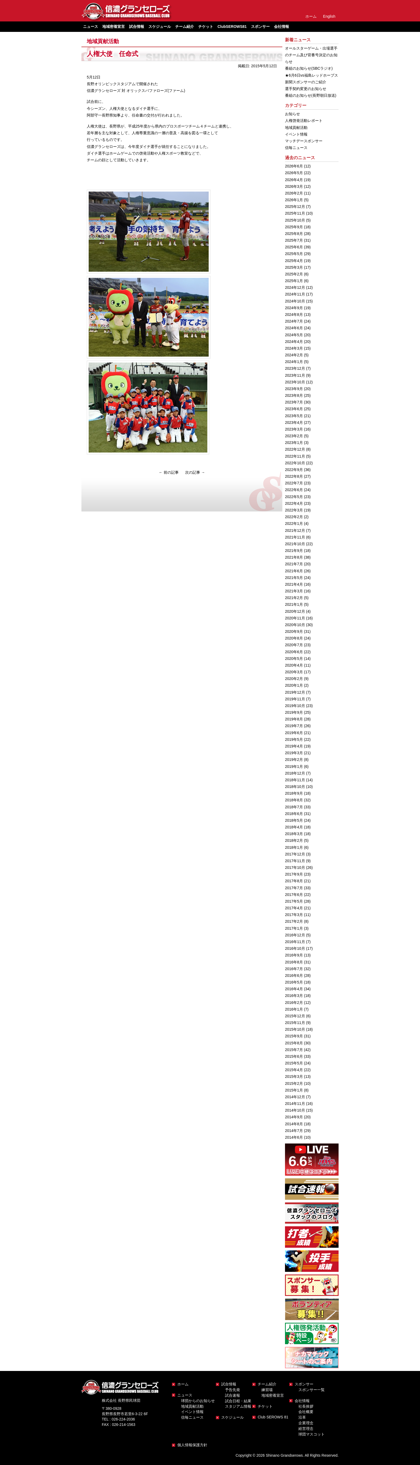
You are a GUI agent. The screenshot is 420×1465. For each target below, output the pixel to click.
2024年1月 (294, 362)
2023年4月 (294, 422)
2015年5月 (294, 1063)
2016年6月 (294, 975)
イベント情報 (296, 134)
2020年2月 (294, 679)
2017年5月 (294, 901)
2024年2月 (294, 355)
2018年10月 (295, 786)
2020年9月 (294, 631)
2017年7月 (294, 888)
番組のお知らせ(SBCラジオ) (309, 68)
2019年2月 (294, 759)
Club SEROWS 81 (273, 1417)
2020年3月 (294, 672)
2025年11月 (295, 213)
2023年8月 (294, 395)
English (329, 16)
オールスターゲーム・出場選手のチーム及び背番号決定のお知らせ (311, 55)
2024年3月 (294, 348)
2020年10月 (295, 625)
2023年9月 (294, 389)
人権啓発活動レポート (303, 120)
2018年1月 (294, 847)
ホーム (311, 16)
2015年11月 (295, 1023)
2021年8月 (294, 557)
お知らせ (292, 114)
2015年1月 (294, 1090)
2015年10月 (295, 1029)
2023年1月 (294, 442)
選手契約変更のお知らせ (305, 89)
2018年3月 (294, 834)
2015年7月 (294, 1050)
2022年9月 (294, 470)
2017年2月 (294, 921)
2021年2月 (294, 598)
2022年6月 (294, 490)
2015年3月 (294, 1076)
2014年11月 (295, 1103)
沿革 (302, 1417)
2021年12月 (295, 530)
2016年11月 (295, 942)
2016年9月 (294, 955)
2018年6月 (294, 814)
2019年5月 (294, 739)
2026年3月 (294, 186)
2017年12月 (295, 854)
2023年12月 (295, 368)
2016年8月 (294, 962)
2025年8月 (294, 233)
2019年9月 (294, 712)
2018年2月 (294, 840)
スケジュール (159, 26)
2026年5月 (294, 173)
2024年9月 (294, 308)
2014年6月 (294, 1137)
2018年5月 (294, 820)
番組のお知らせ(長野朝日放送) (310, 95)
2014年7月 (294, 1130)
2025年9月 (294, 227)
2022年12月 (295, 449)
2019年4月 (294, 746)
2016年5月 (294, 982)
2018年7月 (294, 807)
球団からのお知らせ (198, 1401)
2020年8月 (294, 638)
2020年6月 (294, 652)
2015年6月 (294, 1056)
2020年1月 (294, 685)
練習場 (267, 1390)
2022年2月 (294, 517)
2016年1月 (294, 1009)
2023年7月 (294, 402)
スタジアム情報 (238, 1406)
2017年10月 (295, 867)
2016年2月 (294, 1002)
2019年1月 (294, 766)
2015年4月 (294, 1070)
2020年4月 (294, 665)
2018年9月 (294, 793)
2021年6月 (294, 571)
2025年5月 (294, 254)
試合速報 (232, 1395)
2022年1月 (294, 523)
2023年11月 (295, 375)
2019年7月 (294, 726)
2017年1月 (294, 928)
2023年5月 (294, 416)
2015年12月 (295, 1016)
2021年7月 (294, 564)
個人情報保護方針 (192, 1445)
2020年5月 (294, 658)
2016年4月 (294, 989)
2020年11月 (295, 618)
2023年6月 (294, 409)
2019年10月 (295, 706)
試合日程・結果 (238, 1401)
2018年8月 (294, 800)
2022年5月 (294, 497)
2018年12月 (295, 773)
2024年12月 (295, 287)
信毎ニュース (296, 147)
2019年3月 (294, 753)
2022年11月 (295, 456)
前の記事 (169, 472)
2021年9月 (294, 550)
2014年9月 (294, 1117)
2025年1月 (294, 281)
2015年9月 (294, 1036)
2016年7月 (294, 969)
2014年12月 (295, 1097)
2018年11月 (295, 780)
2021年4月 (294, 584)
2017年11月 (295, 861)
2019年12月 (295, 692)
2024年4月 (294, 341)
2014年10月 (295, 1110)
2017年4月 (294, 908)
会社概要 (305, 1412)
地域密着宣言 (113, 26)
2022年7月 (294, 483)
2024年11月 (295, 294)
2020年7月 (294, 645)
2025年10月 (295, 220)
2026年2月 (294, 193)
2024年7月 (294, 321)
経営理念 (305, 1428)
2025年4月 (294, 261)
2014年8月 (294, 1124)
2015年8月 (294, 1043)
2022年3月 (294, 510)
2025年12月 (295, 206)
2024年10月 (295, 301)
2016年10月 (295, 948)
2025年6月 (294, 247)
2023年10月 (295, 382)
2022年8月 (294, 476)
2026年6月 (294, 166)
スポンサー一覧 (311, 1390)
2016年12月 (295, 935)
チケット (205, 26)
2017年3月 (294, 915)
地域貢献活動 (103, 41)
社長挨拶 (305, 1406)
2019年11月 (295, 699)
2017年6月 (294, 894)
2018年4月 (294, 827)
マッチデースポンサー (303, 141)
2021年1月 (294, 604)
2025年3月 (294, 267)
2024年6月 (294, 328)
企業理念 (305, 1423)
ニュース (184, 1395)
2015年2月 (294, 1083)
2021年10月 (295, 544)
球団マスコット (311, 1434)
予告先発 (232, 1390)
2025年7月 (294, 240)
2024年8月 (294, 314)
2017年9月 (294, 874)
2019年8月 (294, 719)
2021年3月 (294, 591)
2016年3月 (294, 995)
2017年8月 (294, 881)
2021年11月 (295, 537)
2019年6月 (294, 733)
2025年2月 (294, 274)
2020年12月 (295, 611)
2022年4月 (294, 503)
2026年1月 (294, 200)
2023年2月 (294, 436)
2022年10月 (295, 463)
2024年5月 (294, 335)
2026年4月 (294, 180)
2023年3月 (294, 429)
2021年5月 (294, 577)
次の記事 (195, 472)
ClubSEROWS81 (232, 26)
